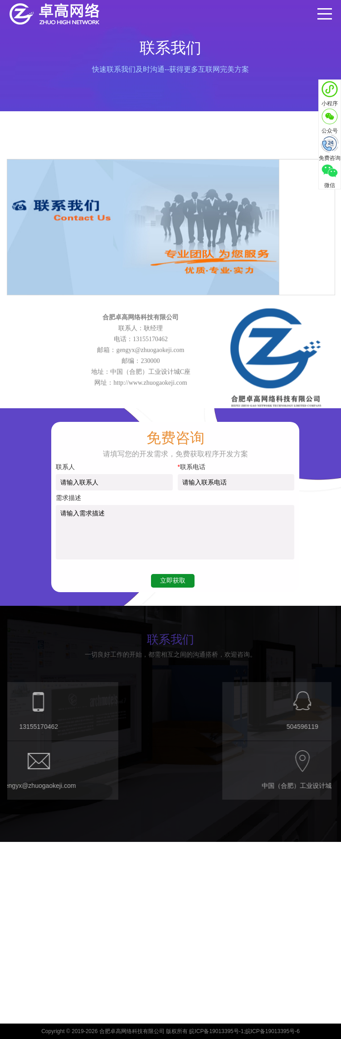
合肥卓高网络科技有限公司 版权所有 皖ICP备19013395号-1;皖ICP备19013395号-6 (199, 1031)
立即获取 (172, 580)
